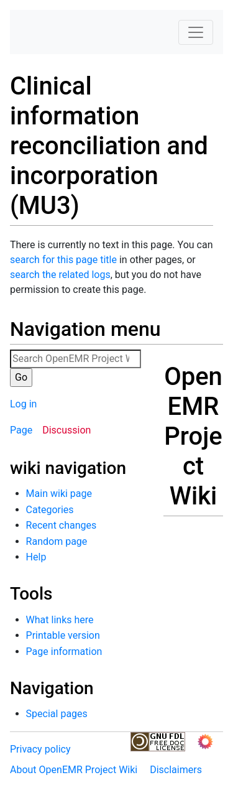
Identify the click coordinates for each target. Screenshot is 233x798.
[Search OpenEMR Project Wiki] (75, 359)
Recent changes (61, 525)
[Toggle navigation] (195, 32)
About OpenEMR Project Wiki (73, 770)
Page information (64, 651)
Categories (50, 510)
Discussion (66, 430)
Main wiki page (59, 493)
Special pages (57, 714)
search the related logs (60, 275)
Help (36, 557)
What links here (60, 620)
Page (21, 430)
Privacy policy (40, 749)
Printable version (63, 635)
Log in (23, 404)
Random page (57, 541)
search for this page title (63, 260)
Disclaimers (176, 770)
